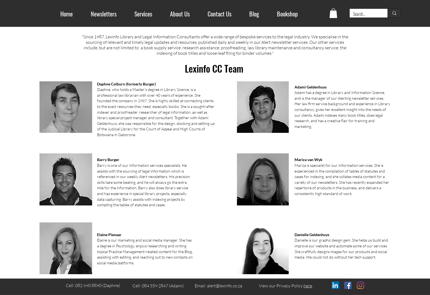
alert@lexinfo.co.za (224, 285)
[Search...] (364, 14)
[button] (333, 13)
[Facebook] (348, 285)
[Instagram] (360, 285)
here (308, 285)
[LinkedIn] (335, 285)
